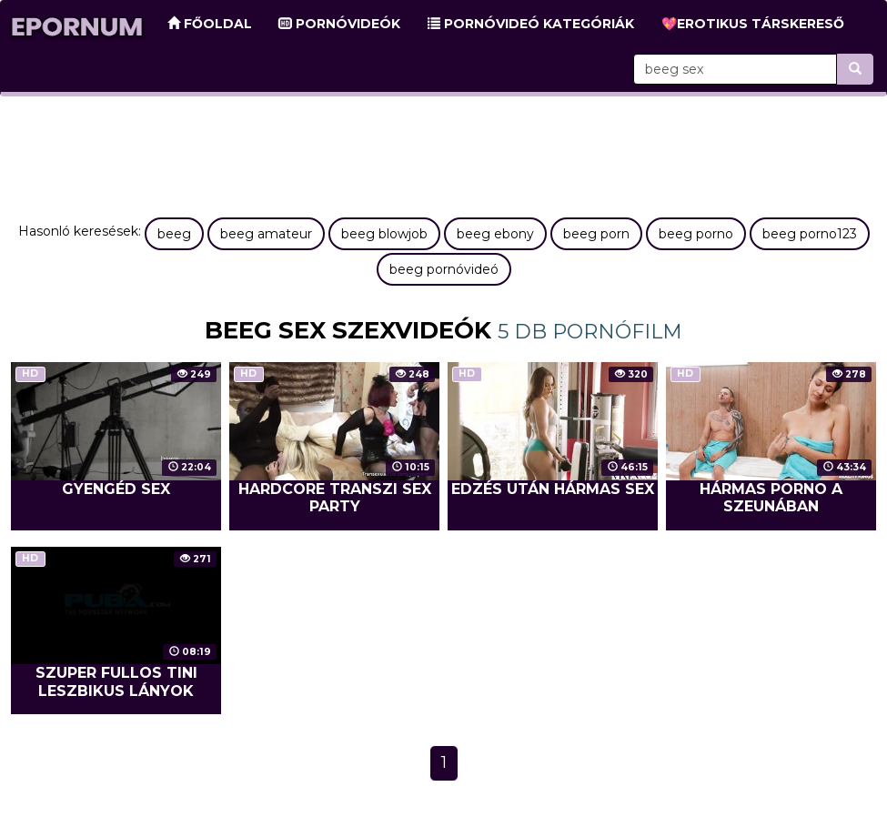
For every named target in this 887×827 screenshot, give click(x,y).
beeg (174, 234)
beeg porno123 (809, 234)
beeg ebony (495, 234)
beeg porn (596, 234)
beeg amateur (266, 234)
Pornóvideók (339, 23)
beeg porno (696, 234)
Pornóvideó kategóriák (531, 23)
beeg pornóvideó (444, 269)
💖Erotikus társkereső (752, 23)
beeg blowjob (384, 234)
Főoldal (209, 23)
